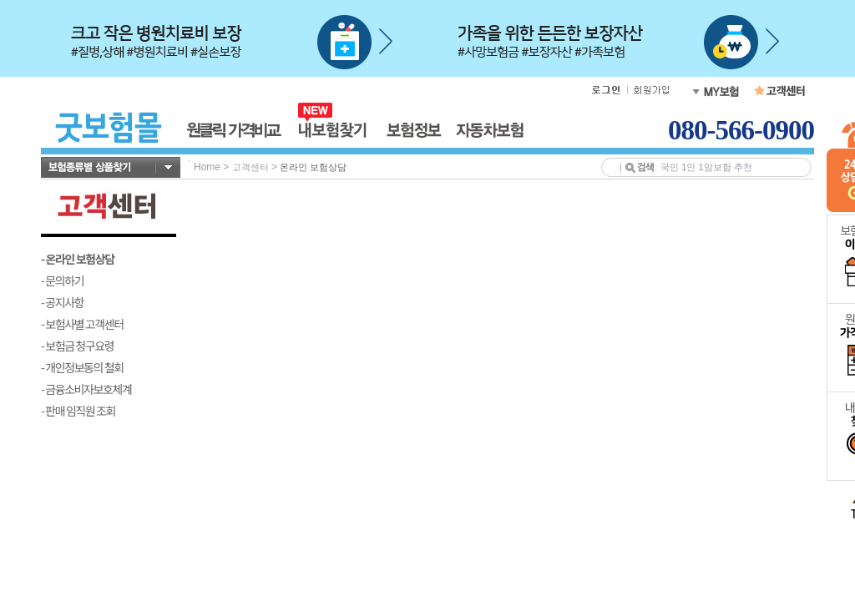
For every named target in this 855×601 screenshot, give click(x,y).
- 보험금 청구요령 (77, 345)
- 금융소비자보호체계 (86, 389)
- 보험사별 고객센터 (82, 324)
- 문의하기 (62, 280)
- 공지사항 (62, 302)
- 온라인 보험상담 (77, 258)
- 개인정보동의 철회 (82, 367)
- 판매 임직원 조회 (78, 410)
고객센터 (250, 167)
